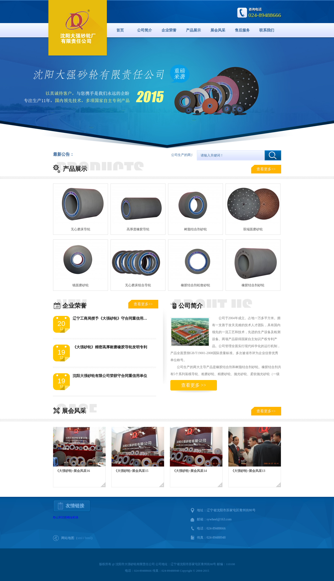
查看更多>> (266, 169)
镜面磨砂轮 (80, 285)
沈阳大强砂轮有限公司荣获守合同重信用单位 (110, 376)
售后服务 (242, 30)
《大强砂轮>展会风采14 (189, 471)
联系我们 (266, 30)
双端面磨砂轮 (253, 229)
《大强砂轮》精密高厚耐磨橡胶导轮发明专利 (110, 347)
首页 (120, 30)
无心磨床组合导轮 (138, 285)
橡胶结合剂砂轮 (253, 285)
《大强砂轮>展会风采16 (73, 471)
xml (80, 538)
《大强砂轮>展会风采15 (131, 471)
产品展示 (193, 30)
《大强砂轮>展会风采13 (248, 471)
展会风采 (217, 30)
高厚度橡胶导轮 (138, 229)
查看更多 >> (193, 385)
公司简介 (144, 30)
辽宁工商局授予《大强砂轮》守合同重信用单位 (112, 318)
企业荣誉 (169, 30)
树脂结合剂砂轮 (195, 229)
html (88, 538)
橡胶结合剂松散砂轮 (195, 285)
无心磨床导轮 (80, 229)
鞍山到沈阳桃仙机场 (65, 517)
